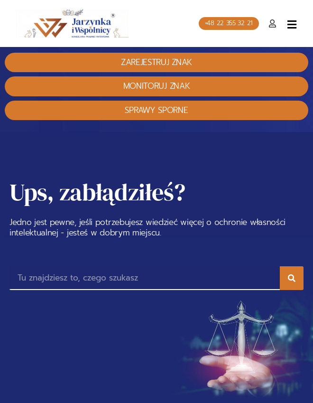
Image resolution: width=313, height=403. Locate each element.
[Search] (292, 278)
